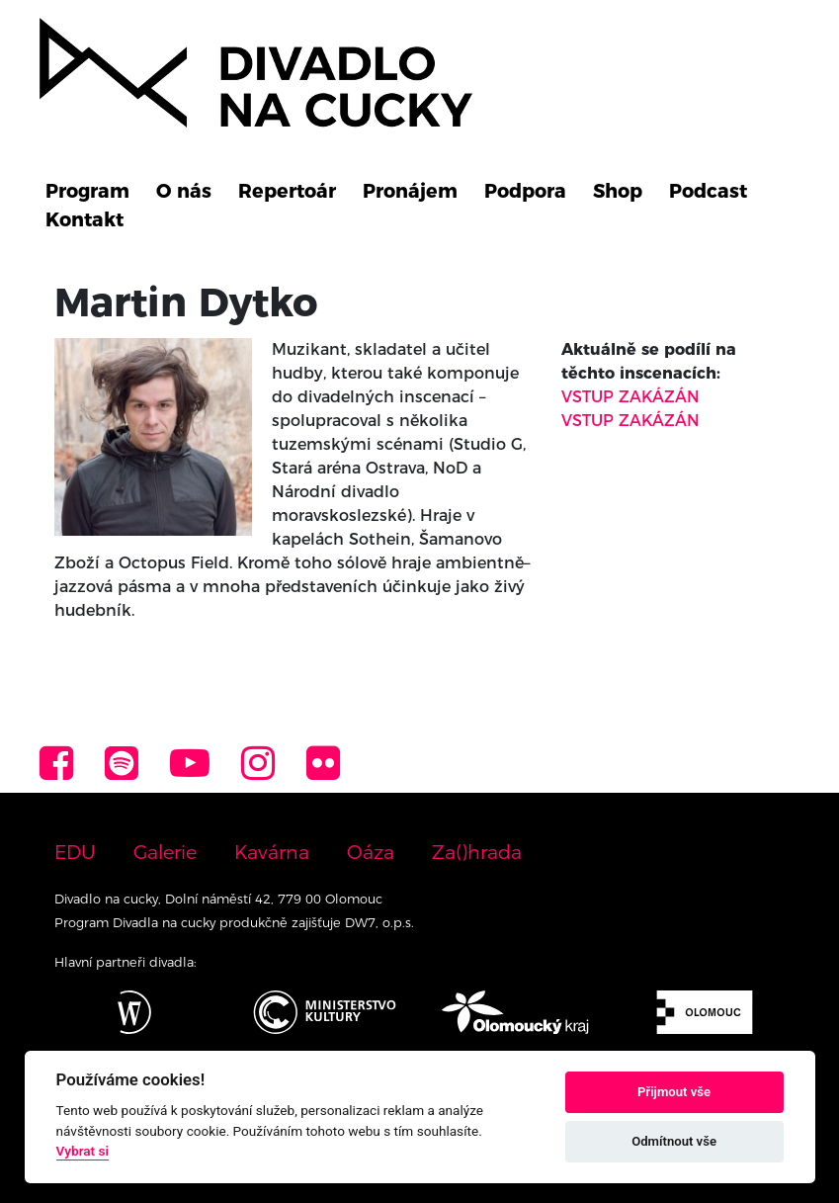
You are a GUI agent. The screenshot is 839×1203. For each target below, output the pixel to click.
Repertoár (287, 191)
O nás (183, 191)
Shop (617, 191)
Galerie (165, 852)
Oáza (370, 852)
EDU (75, 852)
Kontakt (84, 219)
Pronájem (410, 191)
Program (87, 191)
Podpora (525, 191)
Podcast (708, 191)
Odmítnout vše (673, 1141)
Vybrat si (83, 1151)
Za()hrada (477, 852)
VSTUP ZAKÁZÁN (630, 396)
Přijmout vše (674, 1091)
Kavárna (271, 852)
